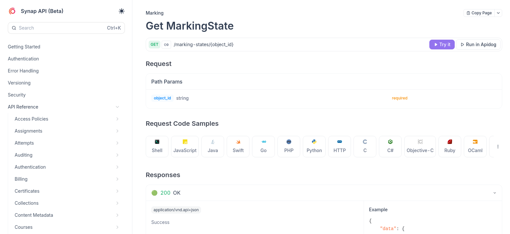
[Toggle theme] (122, 11)
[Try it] (442, 44)
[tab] (157, 146)
